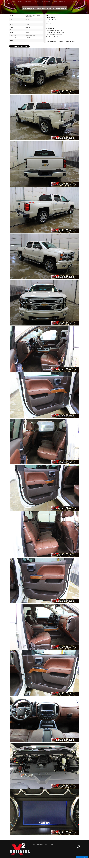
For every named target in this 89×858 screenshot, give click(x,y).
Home (13, 1)
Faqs (49, 1)
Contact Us (62, 1)
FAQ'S (38, 844)
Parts (37, 1)
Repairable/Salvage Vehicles (24, 1)
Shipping (55, 1)
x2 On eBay (52, 844)
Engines (43, 1)
